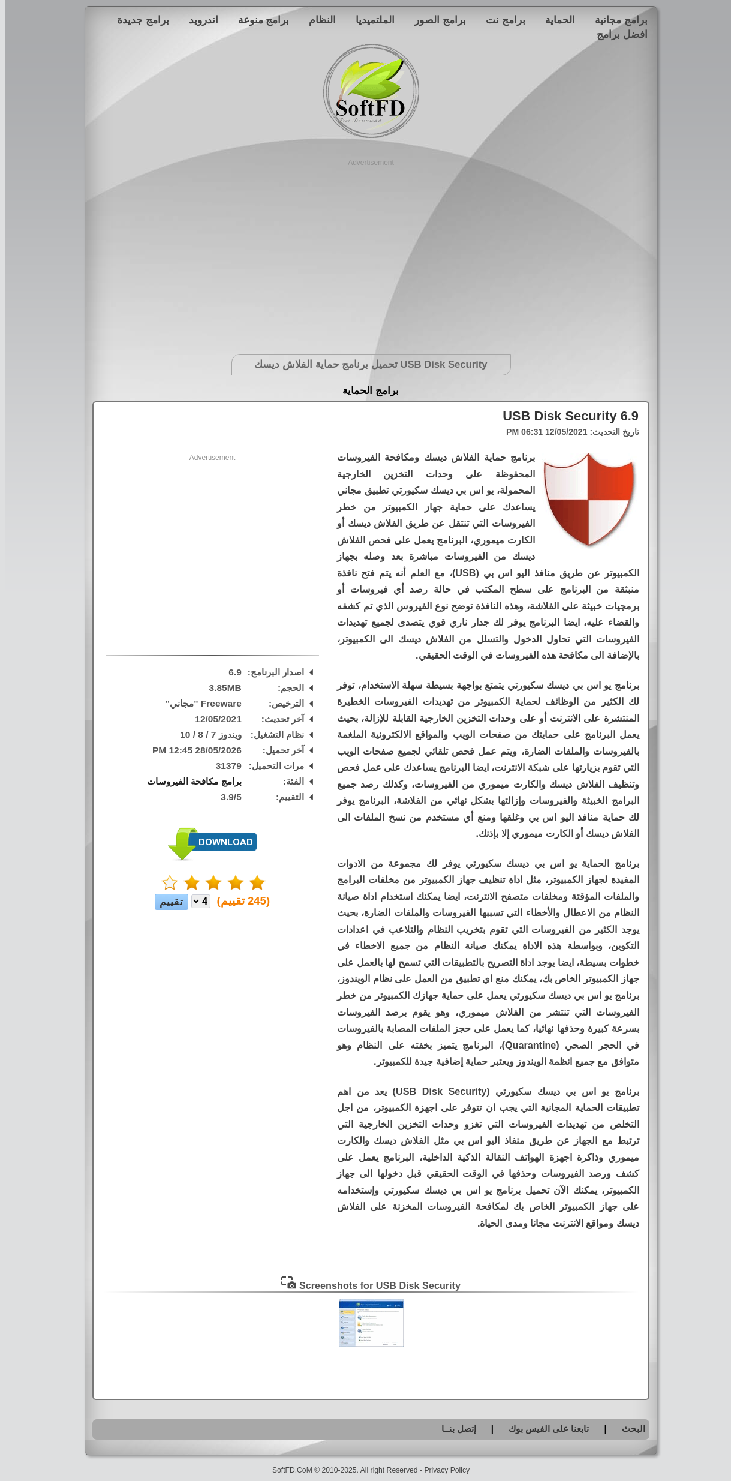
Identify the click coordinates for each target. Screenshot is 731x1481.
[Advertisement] (365, 252)
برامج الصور (435, 20)
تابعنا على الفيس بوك (543, 1428)
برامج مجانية (615, 20)
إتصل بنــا (453, 1428)
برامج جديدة (138, 20)
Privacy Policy (441, 1470)
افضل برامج (616, 34)
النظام (316, 20)
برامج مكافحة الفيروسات (189, 781)
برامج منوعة (258, 20)
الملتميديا (369, 20)
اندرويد (198, 20)
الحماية (555, 20)
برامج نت (500, 20)
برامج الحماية (365, 390)
